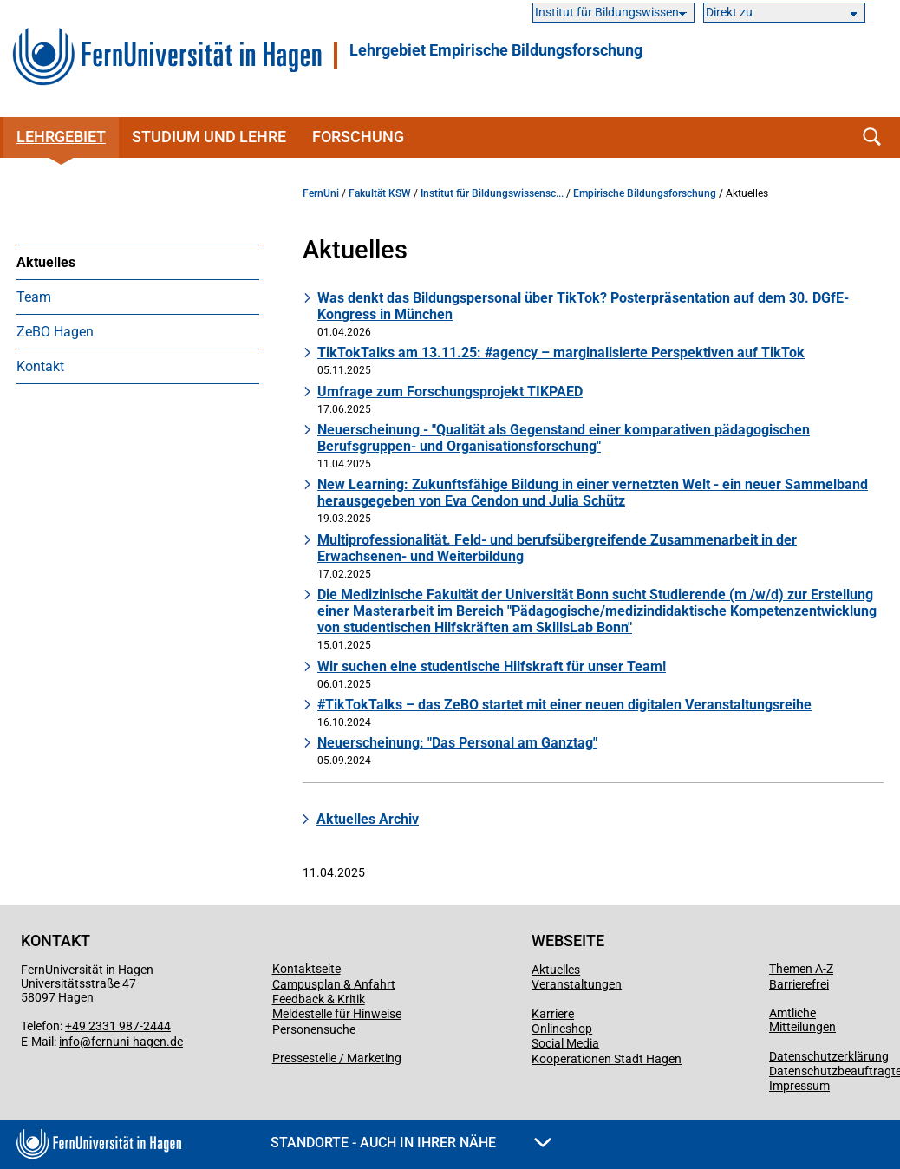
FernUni (321, 193)
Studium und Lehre (209, 136)
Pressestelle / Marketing (336, 1058)
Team (33, 297)
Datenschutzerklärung (829, 1056)
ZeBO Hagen (55, 331)
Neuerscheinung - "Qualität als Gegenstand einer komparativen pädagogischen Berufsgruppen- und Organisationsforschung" (563, 437)
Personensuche (313, 1029)
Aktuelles (45, 262)
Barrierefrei (799, 984)
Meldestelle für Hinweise (336, 1014)
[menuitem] (137, 262)
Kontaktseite (306, 969)
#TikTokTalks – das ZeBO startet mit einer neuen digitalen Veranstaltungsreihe (564, 704)
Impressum (799, 1086)
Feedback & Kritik (318, 999)
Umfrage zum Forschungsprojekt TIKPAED (450, 391)
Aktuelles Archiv (367, 819)
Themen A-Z (801, 969)
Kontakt (40, 366)
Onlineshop (562, 1028)
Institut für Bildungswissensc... (492, 193)
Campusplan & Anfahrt (333, 984)
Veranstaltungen (577, 984)
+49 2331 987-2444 (118, 1026)
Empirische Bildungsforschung (644, 193)
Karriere (553, 1014)
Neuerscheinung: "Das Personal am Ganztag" (457, 743)
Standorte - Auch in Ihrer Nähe (411, 1142)
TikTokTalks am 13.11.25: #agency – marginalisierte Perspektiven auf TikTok (561, 352)
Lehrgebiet (61, 136)
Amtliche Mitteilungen (802, 1020)
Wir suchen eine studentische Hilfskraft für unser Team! (491, 666)
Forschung (358, 136)
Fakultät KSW (380, 193)
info (69, 1041)
